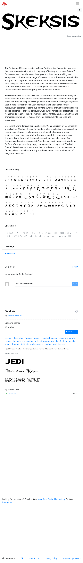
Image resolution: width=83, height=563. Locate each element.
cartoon (8, 338)
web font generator (72, 558)
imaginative (28, 341)
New (40, 499)
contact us (34, 558)
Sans (45, 499)
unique (54, 338)
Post (75, 284)
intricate (25, 344)
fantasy (37, 338)
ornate (72, 338)
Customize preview (74, 36)
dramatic (16, 344)
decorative (18, 338)
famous (28, 338)
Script (50, 499)
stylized (38, 341)
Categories (7, 502)
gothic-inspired (37, 344)
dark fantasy (61, 341)
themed (61, 344)
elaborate (63, 338)
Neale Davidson (15, 316)
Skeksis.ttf (12, 394)
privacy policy (51, 558)
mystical (46, 338)
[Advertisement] (41, 51)
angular (72, 341)
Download (70, 332)
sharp (7, 344)
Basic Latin (10, 253)
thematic (17, 341)
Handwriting (59, 499)
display (8, 341)
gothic (48, 344)
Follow (75, 267)
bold (55, 344)
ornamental (48, 341)
